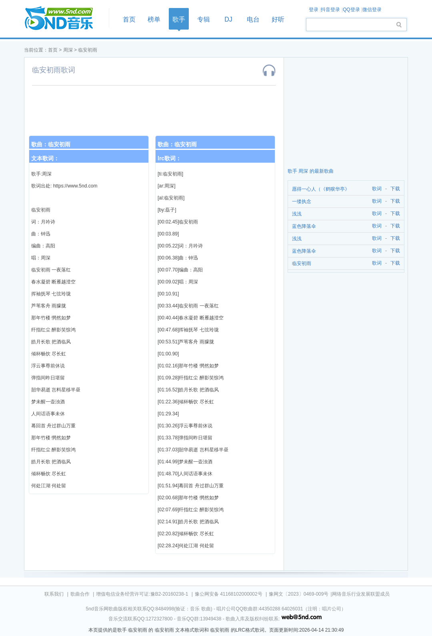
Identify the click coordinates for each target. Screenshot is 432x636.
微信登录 (372, 9)
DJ (228, 19)
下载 (395, 188)
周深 (68, 50)
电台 (253, 19)
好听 (278, 19)
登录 (313, 9)
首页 (64, 18)
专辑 (203, 19)
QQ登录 (351, 9)
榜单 (154, 19)
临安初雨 (87, 50)
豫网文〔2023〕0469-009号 (298, 594)
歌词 (375, 188)
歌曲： (50, 144)
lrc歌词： (169, 158)
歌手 (178, 19)
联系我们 (54, 594)
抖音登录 (330, 9)
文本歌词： (45, 158)
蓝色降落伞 (304, 226)
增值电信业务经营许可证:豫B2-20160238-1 (142, 594)
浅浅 (297, 214)
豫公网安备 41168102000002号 (228, 594)
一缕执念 (301, 201)
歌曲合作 (80, 594)
